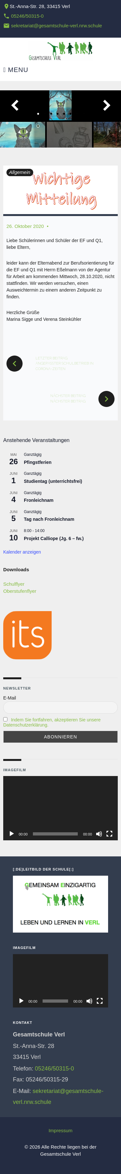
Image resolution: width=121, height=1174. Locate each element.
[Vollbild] (109, 834)
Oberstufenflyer (19, 591)
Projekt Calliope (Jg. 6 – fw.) (54, 538)
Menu (15, 70)
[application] (60, 808)
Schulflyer (14, 584)
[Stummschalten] (99, 834)
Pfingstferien (38, 462)
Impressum (60, 1130)
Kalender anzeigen (22, 552)
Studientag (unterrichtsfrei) (53, 481)
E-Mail (9, 697)
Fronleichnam (39, 500)
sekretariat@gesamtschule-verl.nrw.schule (56, 25)
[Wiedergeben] (11, 834)
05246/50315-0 (27, 16)
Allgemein (19, 172)
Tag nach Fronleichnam (49, 519)
